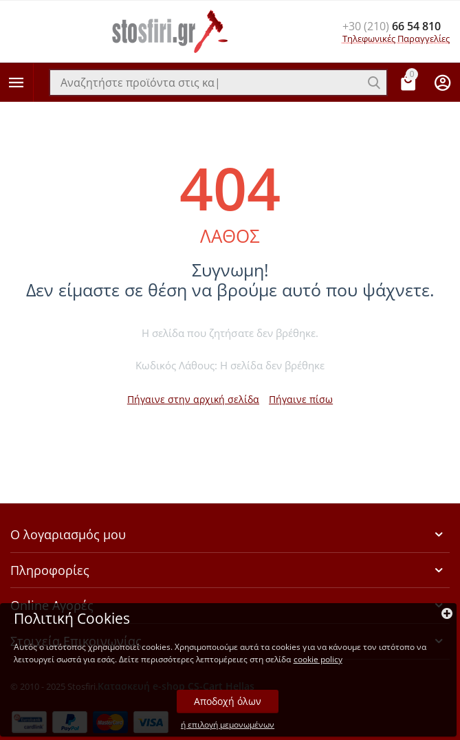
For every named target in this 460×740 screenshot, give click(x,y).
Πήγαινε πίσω (301, 399)
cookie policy (318, 659)
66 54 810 (391, 26)
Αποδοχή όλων (227, 701)
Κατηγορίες (16, 82)
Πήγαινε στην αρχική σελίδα (193, 399)
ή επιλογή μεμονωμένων (227, 725)
